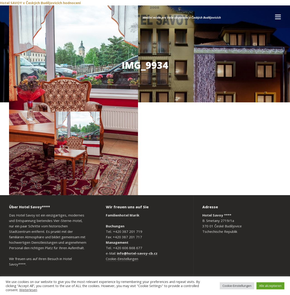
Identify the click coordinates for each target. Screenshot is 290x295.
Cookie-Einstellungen (122, 258)
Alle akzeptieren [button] (270, 286)
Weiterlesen (28, 290)
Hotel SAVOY (11, 2)
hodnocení (72, 2)
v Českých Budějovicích (42, 2)
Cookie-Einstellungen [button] (236, 286)
